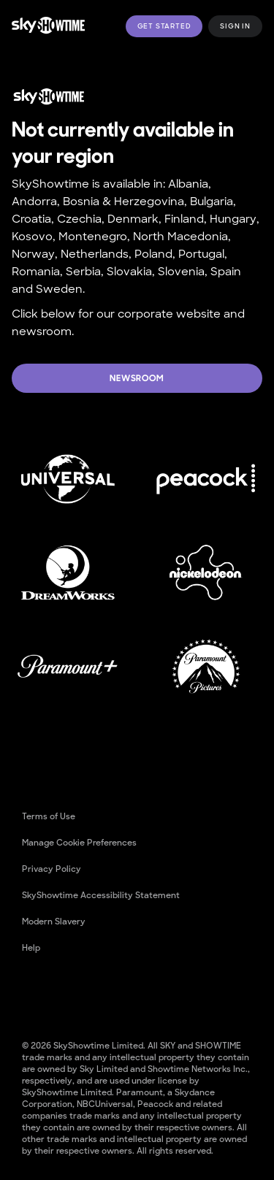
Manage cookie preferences (79, 843)
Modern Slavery (53, 921)
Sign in (235, 26)
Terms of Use (48, 816)
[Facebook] (33, 994)
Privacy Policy (51, 869)
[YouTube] (71, 994)
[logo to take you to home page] (48, 26)
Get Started (164, 26)
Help (31, 948)
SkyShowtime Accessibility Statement (101, 895)
